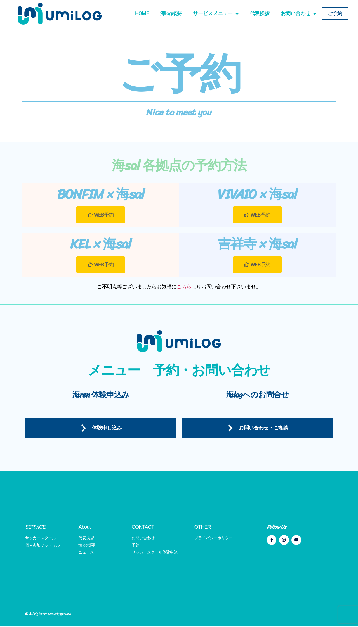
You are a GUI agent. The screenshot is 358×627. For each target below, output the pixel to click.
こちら (183, 286)
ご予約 (335, 13)
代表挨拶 (260, 13)
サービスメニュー (216, 13)
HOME (142, 13)
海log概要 (171, 13)
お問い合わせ (298, 13)
